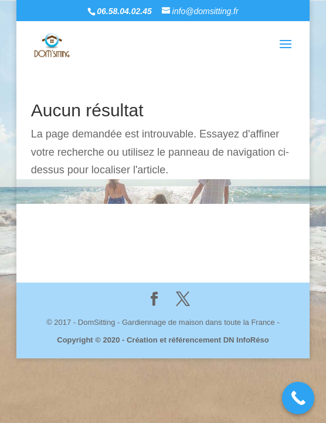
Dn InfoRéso (188, 249)
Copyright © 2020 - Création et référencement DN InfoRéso (163, 339)
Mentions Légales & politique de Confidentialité (193, 236)
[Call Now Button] (298, 398)
